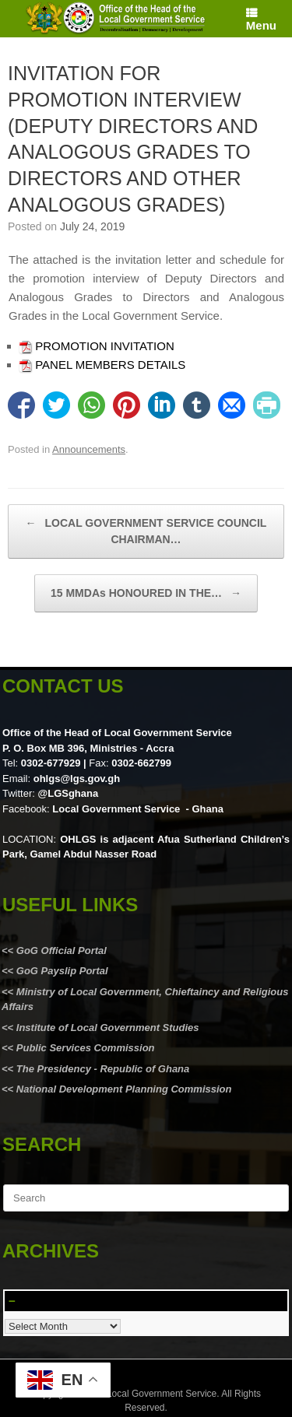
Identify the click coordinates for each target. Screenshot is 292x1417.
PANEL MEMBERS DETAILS (110, 364)
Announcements (88, 449)
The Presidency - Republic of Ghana (101, 1069)
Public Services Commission (85, 1048)
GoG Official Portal (61, 950)
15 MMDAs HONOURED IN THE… (146, 593)
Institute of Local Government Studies (106, 1027)
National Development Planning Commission (124, 1089)
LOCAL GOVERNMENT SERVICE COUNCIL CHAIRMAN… (146, 530)
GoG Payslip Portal (62, 971)
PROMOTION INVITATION (104, 345)
